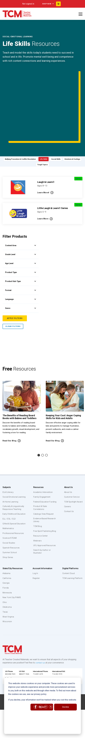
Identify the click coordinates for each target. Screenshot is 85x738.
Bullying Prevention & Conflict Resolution (27, 136)
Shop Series (8, 543)
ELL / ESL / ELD (10, 501)
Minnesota (7, 578)
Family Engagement (42, 473)
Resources (38, 463)
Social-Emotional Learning (10, 475)
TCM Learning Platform (72, 564)
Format (20, 267)
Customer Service (71, 473)
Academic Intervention (43, 468)
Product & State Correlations (40, 487)
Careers (66, 483)
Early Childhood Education (10, 495)
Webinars (37, 524)
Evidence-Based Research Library (40, 500)
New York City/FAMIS (12, 583)
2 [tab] (42, 431)
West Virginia (9, 602)
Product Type (20, 249)
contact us (40, 648)
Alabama (7, 559)
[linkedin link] (41, 690)
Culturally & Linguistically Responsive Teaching (14, 487)
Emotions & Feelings (34, 143)
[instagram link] (46, 690)
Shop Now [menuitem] (46, 4)
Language (20, 276)
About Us (67, 463)
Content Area (20, 222)
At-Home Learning (11, 481)
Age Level (20, 240)
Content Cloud (68, 559)
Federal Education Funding (41, 479)
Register (36, 564)
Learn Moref (43, 169)
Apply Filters (15, 295)
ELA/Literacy (8, 468)
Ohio (5, 588)
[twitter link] (51, 690)
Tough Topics (54, 143)
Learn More (42, 195)
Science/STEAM (10, 524)
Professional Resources (14, 519)
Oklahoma (7, 593)
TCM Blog (37, 506)
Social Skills (70, 136)
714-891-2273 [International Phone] (38, 660)
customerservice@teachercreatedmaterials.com (22, 666)
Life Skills (55, 136)
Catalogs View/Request (44, 494)
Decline (65, 707)
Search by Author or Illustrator (42, 537)
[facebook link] (35, 690)
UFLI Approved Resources (39, 530)
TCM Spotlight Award (73, 478)
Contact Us (68, 488)
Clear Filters (12, 303)
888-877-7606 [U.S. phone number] (24, 660)
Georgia (6, 568)
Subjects (7, 463)
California (7, 564)
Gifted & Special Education (10, 507)
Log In (35, 559)
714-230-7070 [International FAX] (57, 660)
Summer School (10, 538)
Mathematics (9, 514)
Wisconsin (7, 607)
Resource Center (41, 519)
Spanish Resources (12, 533)
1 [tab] (38, 431)
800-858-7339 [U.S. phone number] (10, 660)
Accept (42, 707)
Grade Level (20, 231)
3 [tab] (46, 431)
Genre (20, 285)
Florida (6, 573)
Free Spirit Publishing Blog (42, 512)
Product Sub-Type (20, 258)
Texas (5, 597)
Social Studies (9, 528)
